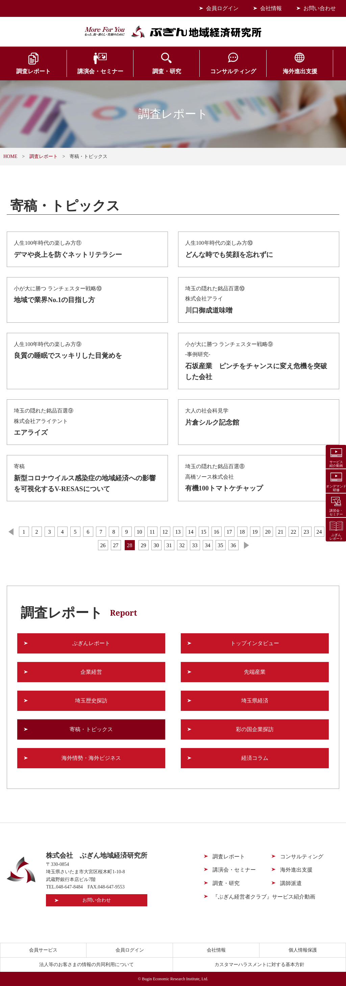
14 (191, 532)
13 (178, 532)
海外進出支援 (259, 71)
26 (103, 545)
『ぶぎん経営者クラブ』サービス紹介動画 (264, 897)
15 (203, 532)
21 (280, 532)
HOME (10, 156)
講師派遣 (291, 883)
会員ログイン (222, 8)
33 (195, 545)
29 (143, 545)
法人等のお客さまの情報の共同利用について (86, 964)
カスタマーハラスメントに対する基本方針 (259, 964)
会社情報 (271, 8)
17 (229, 532)
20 (268, 532)
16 (216, 532)
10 (139, 532)
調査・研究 (144, 71)
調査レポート (29, 71)
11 (152, 532)
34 (208, 545)
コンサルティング (201, 71)
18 (242, 532)
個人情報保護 (303, 950)
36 (233, 545)
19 (255, 532)
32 (182, 545)
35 (220, 545)
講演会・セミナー (86, 71)
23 (306, 532)
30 (156, 545)
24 (319, 532)
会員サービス (317, 71)
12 (165, 532)
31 (169, 545)
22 (293, 532)
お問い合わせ (319, 8)
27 (116, 545)
